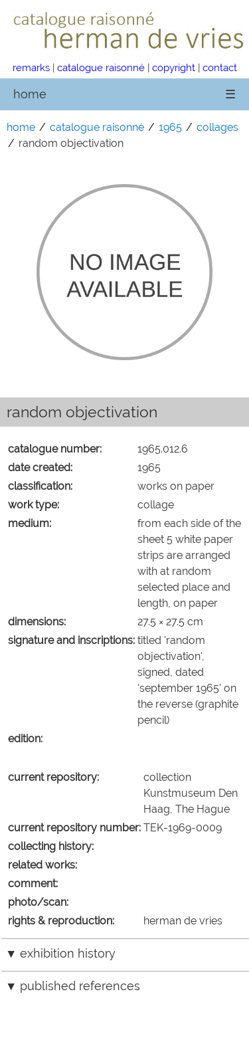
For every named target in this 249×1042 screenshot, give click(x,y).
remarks (31, 67)
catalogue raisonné (101, 67)
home (29, 94)
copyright (173, 67)
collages (217, 127)
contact (220, 67)
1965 (170, 127)
